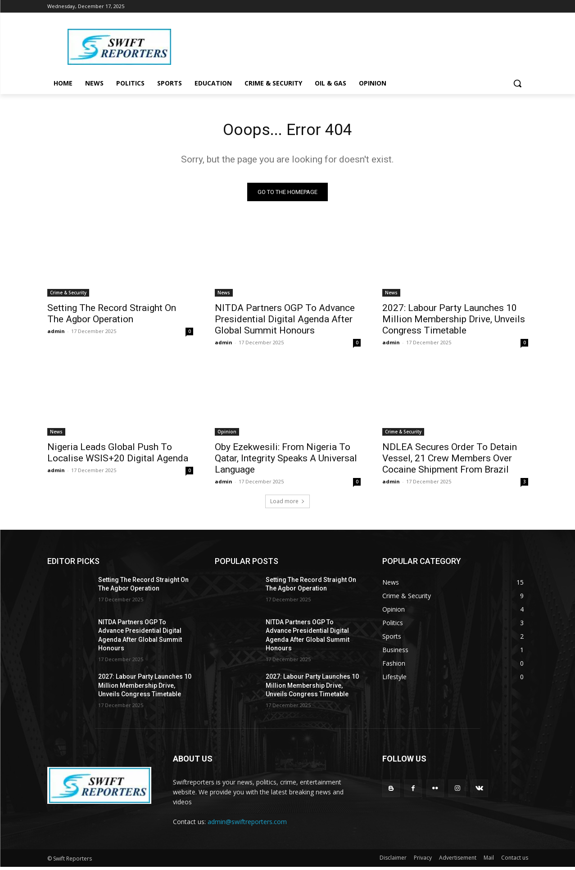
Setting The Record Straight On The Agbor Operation (111, 316)
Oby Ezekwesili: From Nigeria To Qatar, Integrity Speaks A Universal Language (286, 461)
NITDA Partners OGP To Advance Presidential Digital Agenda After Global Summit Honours (285, 321)
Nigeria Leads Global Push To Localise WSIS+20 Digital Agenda (117, 455)
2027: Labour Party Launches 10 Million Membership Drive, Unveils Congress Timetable (453, 321)
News (223, 295)
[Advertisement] (360, 45)
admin (56, 333)
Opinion (226, 434)
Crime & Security (68, 295)
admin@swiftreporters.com (247, 824)
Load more (287, 504)
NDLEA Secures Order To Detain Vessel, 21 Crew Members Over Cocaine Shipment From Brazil (449, 461)
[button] (517, 83)
